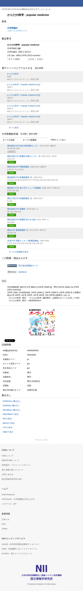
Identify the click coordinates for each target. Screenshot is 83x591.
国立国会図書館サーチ (28, 265)
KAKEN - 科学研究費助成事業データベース (20, 544)
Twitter (4, 529)
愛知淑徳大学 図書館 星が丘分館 (21, 219)
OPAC (11, 162)
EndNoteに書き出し (11, 405)
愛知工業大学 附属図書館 (18, 198)
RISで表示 (7, 419)
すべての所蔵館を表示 (18, 252)
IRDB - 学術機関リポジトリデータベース (19, 549)
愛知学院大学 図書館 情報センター (22, 156)
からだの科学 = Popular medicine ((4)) (23, 116)
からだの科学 (13, 74)
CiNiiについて (8, 456)
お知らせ (5, 519)
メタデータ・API (9, 504)
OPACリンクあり (57, 140)
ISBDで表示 (8, 432)
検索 (73, 3)
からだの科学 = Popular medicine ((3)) (23, 106)
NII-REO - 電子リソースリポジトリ (17, 553)
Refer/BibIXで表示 (11, 414)
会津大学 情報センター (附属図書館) (23, 241)
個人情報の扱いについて (12, 470)
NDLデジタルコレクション (18, 79)
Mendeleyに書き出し (12, 410)
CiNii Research (8, 494)
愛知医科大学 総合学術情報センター (23, 146)
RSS (4, 524)
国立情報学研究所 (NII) (12, 479)
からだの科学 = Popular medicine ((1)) (23, 84)
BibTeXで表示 (9, 423)
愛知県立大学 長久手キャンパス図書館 (24, 188)
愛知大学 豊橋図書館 (16, 230)
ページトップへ (41, 440)
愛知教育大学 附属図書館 (18, 177)
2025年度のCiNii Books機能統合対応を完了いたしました (26, 9)
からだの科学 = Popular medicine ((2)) (23, 95)
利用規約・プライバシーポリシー (16, 465)
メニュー (80, 3)
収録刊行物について (10, 460)
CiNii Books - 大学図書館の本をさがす (18, 499)
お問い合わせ (7, 474)
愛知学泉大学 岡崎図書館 (18, 167)
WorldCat (22, 272)
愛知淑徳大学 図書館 (16, 209)
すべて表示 (14, 128)
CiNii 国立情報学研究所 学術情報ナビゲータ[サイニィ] (12, 3)
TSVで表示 (7, 427)
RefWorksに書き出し (12, 401)
